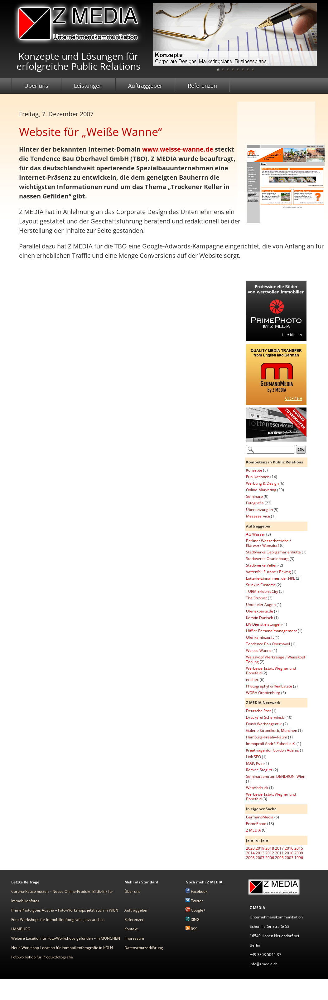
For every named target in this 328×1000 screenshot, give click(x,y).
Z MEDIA (253, 830)
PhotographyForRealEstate (269, 686)
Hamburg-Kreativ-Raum (266, 737)
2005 (279, 857)
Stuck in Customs (261, 585)
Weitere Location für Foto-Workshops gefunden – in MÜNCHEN (65, 938)
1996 (298, 857)
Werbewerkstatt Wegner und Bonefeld (271, 671)
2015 (298, 848)
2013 (260, 853)
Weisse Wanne (259, 650)
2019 (260, 848)
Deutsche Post (258, 710)
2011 (279, 853)
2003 (289, 857)
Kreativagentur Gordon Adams (272, 750)
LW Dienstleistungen (264, 624)
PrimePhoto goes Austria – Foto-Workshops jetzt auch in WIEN (64, 910)
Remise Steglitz (259, 769)
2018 (269, 848)
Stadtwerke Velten (261, 565)
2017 (279, 848)
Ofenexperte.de (259, 611)
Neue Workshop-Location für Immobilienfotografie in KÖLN (62, 947)
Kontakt (130, 929)
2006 (269, 857)
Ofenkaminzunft (260, 637)
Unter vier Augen (261, 604)
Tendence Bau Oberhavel (268, 644)
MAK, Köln (254, 763)
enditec (252, 679)
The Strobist (256, 598)
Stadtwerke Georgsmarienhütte (273, 552)
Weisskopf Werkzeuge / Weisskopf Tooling (275, 659)
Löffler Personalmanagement (271, 630)
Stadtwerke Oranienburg (267, 558)
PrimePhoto (256, 823)
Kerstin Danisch (259, 617)
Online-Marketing (261, 489)
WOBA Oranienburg (263, 692)
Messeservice (258, 516)
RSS (191, 929)
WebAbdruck (257, 787)
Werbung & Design (262, 483)
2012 (269, 853)
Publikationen (257, 476)
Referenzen (202, 85)
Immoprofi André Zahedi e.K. (271, 743)
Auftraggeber (145, 85)
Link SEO (253, 756)
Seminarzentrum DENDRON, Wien (275, 776)
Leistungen (88, 85)
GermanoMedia (259, 817)
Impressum (134, 938)
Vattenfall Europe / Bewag (268, 571)
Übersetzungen (259, 509)
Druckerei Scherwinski (265, 717)
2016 (289, 848)
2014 (250, 853)
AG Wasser (255, 534)
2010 (289, 853)
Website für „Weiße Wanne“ (90, 131)
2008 (250, 857)
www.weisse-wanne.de (177, 149)
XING (193, 919)
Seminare (254, 496)
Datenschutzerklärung (143, 947)
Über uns (36, 85)
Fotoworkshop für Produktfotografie (42, 957)
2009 (298, 853)
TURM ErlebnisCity (262, 591)
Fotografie (255, 503)
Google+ (195, 910)
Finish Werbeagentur (264, 724)
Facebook (196, 891)
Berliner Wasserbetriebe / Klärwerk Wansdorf (268, 543)
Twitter (194, 900)
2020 (250, 848)
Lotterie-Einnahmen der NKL (270, 578)
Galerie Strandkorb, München (271, 730)
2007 (260, 857)
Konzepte (254, 470)
